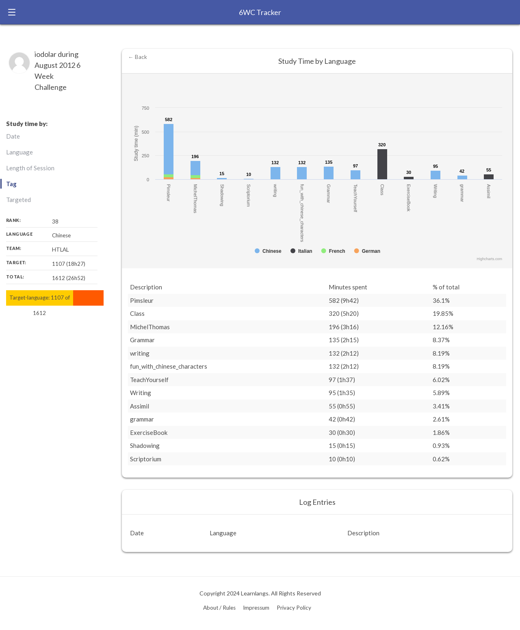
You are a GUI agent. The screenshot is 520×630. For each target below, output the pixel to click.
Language (19, 152)
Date (13, 136)
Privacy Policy (294, 607)
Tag (11, 183)
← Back (137, 57)
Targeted (18, 199)
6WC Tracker (260, 12)
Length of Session (30, 168)
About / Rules (219, 607)
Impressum (256, 607)
